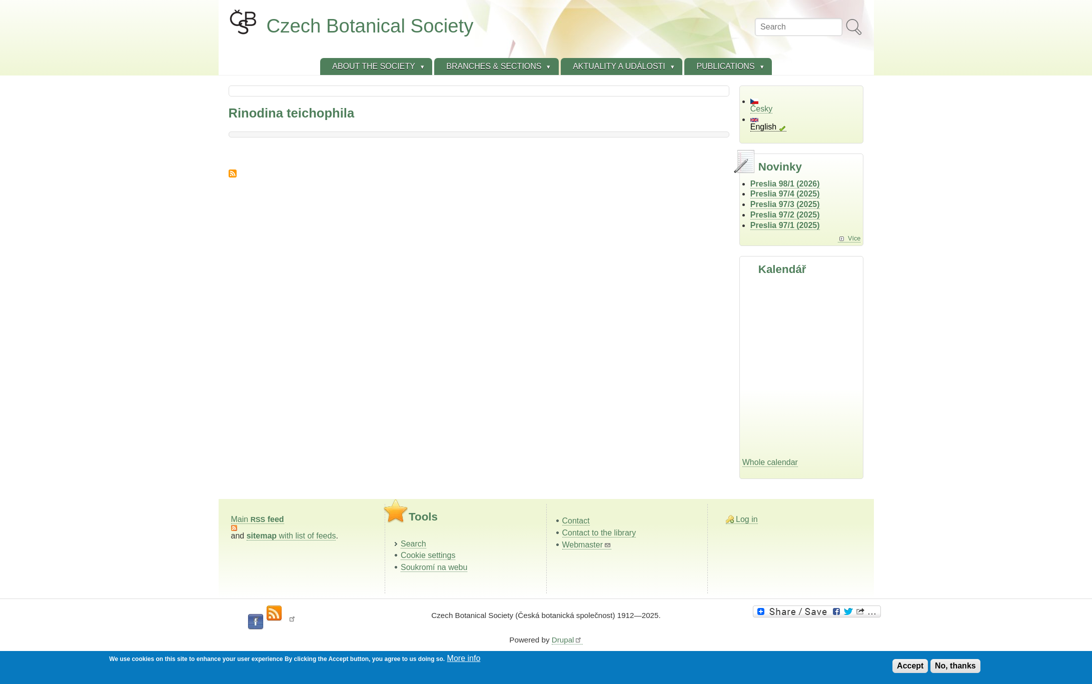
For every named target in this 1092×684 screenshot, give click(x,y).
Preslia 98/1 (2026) (785, 184)
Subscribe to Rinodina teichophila (233, 174)
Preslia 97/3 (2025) (785, 204)
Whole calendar (770, 462)
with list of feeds (291, 536)
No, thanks (955, 666)
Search (413, 544)
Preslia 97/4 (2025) (785, 194)
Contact (576, 520)
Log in (747, 519)
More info (464, 658)
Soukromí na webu (434, 567)
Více (854, 238)
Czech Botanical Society (370, 25)
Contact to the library (599, 532)
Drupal (567, 640)
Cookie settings (428, 555)
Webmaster (587, 544)
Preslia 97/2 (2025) (785, 214)
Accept (910, 666)
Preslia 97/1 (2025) (785, 225)
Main (257, 519)
